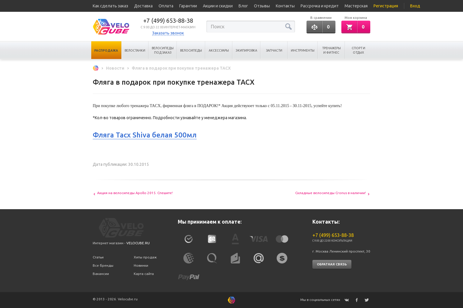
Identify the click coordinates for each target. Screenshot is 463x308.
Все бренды (103, 265)
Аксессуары (219, 50)
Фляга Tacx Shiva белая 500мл (145, 135)
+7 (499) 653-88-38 (168, 20)
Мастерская (356, 6)
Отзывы (262, 6)
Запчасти (274, 50)
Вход (415, 6)
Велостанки (135, 50)
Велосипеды (191, 50)
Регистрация (386, 6)
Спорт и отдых (358, 50)
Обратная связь (332, 264)
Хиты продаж (145, 257)
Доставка (143, 6)
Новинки (141, 265)
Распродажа (106, 50)
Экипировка (246, 50)
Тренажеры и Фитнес (331, 50)
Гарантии (188, 6)
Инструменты (302, 50)
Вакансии (101, 274)
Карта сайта (144, 274)
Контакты (285, 6)
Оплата (166, 6)
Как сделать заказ (110, 6)
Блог (243, 6)
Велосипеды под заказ (163, 50)
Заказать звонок (168, 33)
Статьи (98, 257)
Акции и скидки (218, 6)
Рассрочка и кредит (320, 6)
